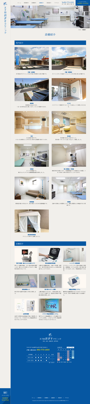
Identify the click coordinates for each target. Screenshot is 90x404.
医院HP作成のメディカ (64, 400)
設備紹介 (41, 3)
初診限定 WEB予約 (82, 3)
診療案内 (34, 3)
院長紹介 (49, 3)
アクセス (56, 3)
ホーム (19, 3)
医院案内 (26, 3)
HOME (79, 29)
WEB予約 (5, 399)
